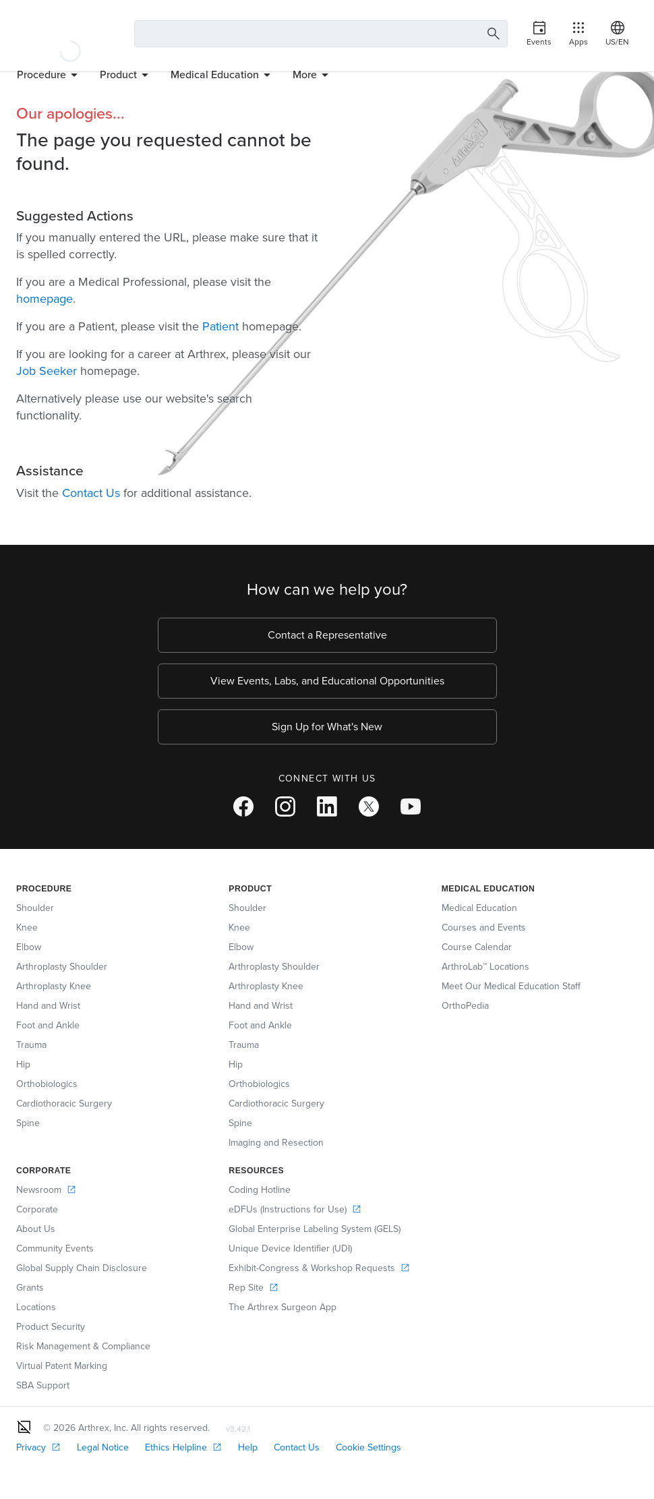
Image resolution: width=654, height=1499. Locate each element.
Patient (220, 326)
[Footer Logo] (24, 1427)
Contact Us (91, 493)
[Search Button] (493, 34)
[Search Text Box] (321, 33)
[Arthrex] (70, 33)
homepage (44, 298)
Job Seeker (46, 371)
